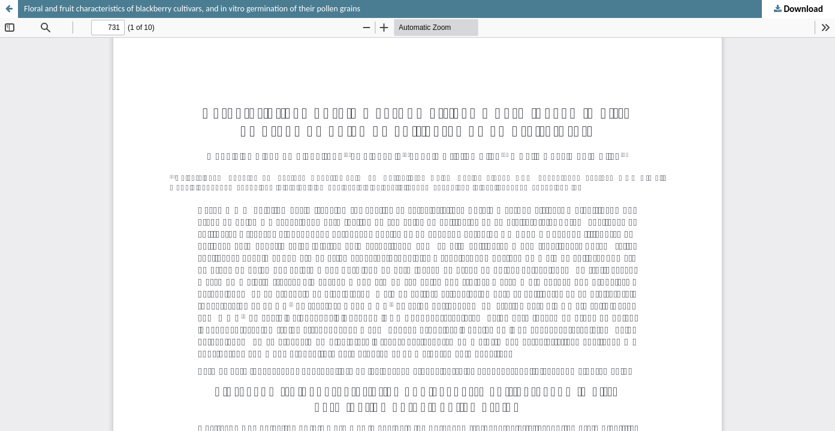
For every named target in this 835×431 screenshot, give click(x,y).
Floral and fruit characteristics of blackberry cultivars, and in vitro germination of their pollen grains (192, 9)
